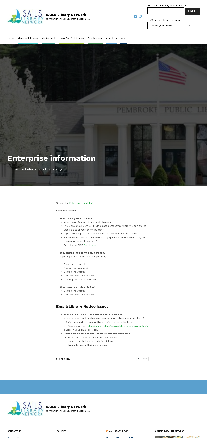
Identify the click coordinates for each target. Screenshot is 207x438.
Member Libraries (28, 38)
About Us (111, 38)
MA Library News (118, 431)
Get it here (90, 245)
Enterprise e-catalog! (81, 203)
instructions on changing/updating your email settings (117, 326)
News (123, 38)
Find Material (95, 38)
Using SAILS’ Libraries (71, 38)
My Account (48, 38)
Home (10, 38)
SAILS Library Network (66, 15)
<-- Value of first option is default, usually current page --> (169, 25)
